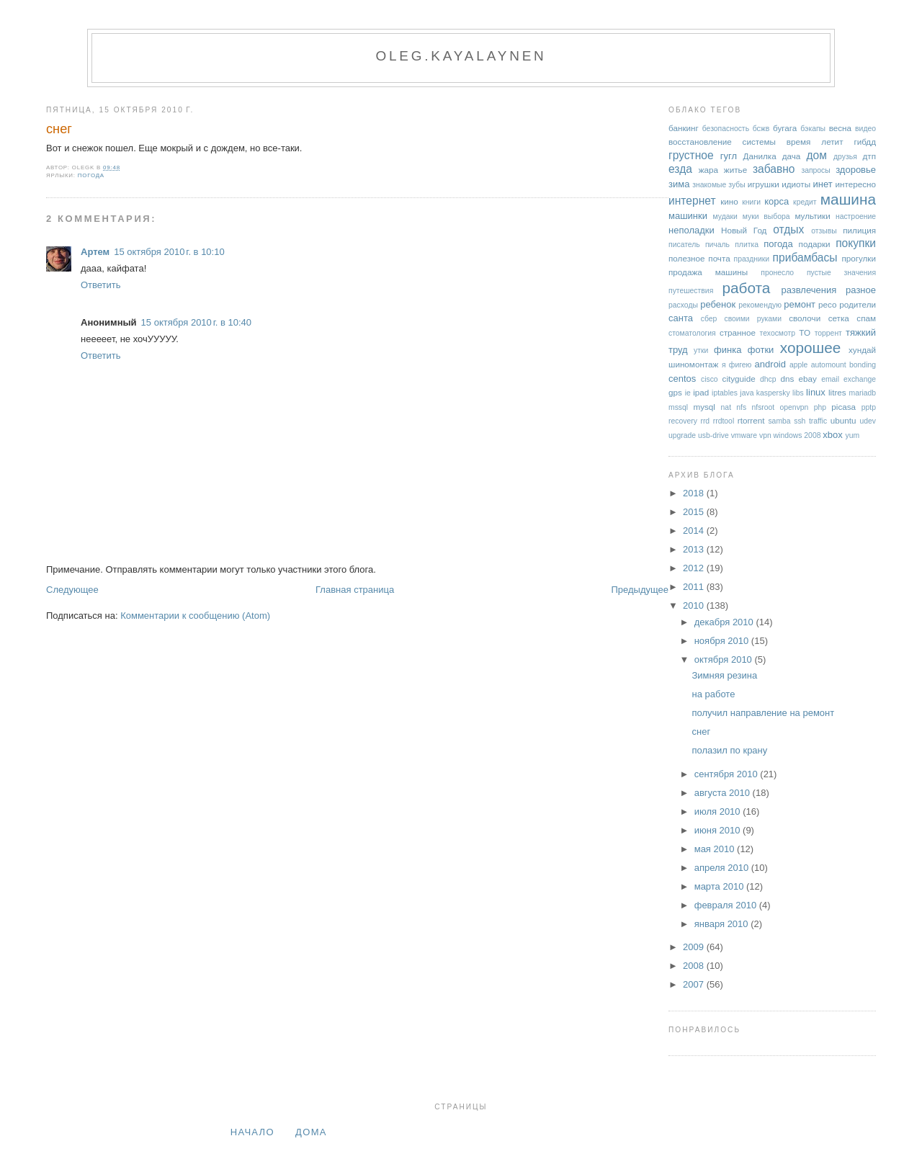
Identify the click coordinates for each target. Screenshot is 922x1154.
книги (751, 202)
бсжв (761, 129)
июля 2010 (718, 811)
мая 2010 (715, 849)
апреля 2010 (722, 867)
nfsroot (762, 407)
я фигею (736, 365)
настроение (856, 216)
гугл (728, 156)
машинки (687, 215)
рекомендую (760, 305)
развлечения (808, 290)
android (770, 364)
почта (719, 258)
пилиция (859, 230)
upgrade (682, 435)
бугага (785, 128)
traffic (818, 421)
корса (776, 201)
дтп (869, 156)
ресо (827, 304)
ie (688, 393)
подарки (815, 244)
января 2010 (722, 923)
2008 (695, 965)
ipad (701, 392)
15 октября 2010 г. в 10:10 (169, 251)
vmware (744, 435)
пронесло (777, 273)
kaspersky (773, 393)
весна (840, 128)
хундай (862, 349)
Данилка (759, 156)
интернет (692, 200)
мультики (812, 215)
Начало (252, 1132)
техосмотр (777, 333)
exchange (859, 379)
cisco (709, 379)
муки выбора (766, 216)
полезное (686, 258)
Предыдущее (639, 589)
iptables (725, 393)
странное (738, 332)
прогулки (858, 258)
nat (726, 407)
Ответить (101, 284)
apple (798, 365)
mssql (678, 407)
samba (779, 421)
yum (852, 435)
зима (678, 184)
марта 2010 (720, 886)
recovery (682, 421)
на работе (713, 694)
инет (823, 184)
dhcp (768, 379)
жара (708, 169)
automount (828, 365)
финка (727, 349)
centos (682, 378)
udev (867, 421)
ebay (808, 378)
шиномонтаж (693, 364)
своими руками (753, 319)
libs (798, 393)
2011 (695, 586)
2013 (695, 549)
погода (91, 175)
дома (311, 1132)
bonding (862, 365)
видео (865, 129)
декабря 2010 (725, 622)
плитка (746, 245)
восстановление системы (722, 141)
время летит (815, 141)
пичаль (717, 245)
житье (735, 169)
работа (746, 287)
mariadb (863, 393)
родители (857, 304)
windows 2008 (797, 435)
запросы (815, 170)
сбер (709, 319)
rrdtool (723, 421)
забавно (774, 169)
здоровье (856, 169)
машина (848, 199)
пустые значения (841, 273)
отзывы (824, 231)
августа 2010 (723, 792)
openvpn (794, 407)
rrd (705, 421)
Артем (95, 251)
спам (866, 318)
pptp (868, 407)
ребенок (717, 304)
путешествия (690, 291)
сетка (838, 318)
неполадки (691, 230)
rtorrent (751, 420)
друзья (845, 157)
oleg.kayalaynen (460, 55)
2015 (695, 511)
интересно (855, 184)
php (820, 407)
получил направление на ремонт (763, 712)
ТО (804, 332)
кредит (805, 202)
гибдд (865, 141)
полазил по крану (729, 750)
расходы (683, 305)
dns (787, 378)
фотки (761, 349)
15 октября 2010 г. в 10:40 (196, 322)
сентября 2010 (727, 774)
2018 (695, 493)
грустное (691, 155)
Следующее (72, 589)
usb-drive (713, 435)
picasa (843, 406)
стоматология (692, 333)
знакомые (709, 185)
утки (701, 350)
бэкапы (812, 129)
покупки (856, 243)
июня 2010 (718, 830)
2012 (695, 568)
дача (791, 156)
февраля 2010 (726, 905)
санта (680, 318)
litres (837, 392)
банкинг (683, 128)
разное (861, 290)
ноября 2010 (722, 640)
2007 (695, 984)
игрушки (763, 184)
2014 (695, 530)
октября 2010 (724, 659)
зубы (736, 185)
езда (680, 169)
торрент (828, 333)
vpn (765, 435)
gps (675, 392)
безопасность (725, 129)
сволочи (804, 318)
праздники (752, 259)
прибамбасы (805, 257)
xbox (832, 434)
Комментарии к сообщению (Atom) (195, 615)
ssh (799, 421)
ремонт (799, 304)
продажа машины (708, 272)
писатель (684, 245)
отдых (788, 229)
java (746, 393)
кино (729, 201)
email (830, 379)
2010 (695, 605)
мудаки (725, 216)
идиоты (796, 184)
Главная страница (354, 589)
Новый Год (744, 230)
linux (815, 392)
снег (59, 129)
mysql (704, 406)
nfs (741, 407)
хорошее (810, 347)
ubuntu (843, 420)
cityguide (739, 378)
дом (816, 155)
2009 (695, 946)
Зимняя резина (724, 675)
